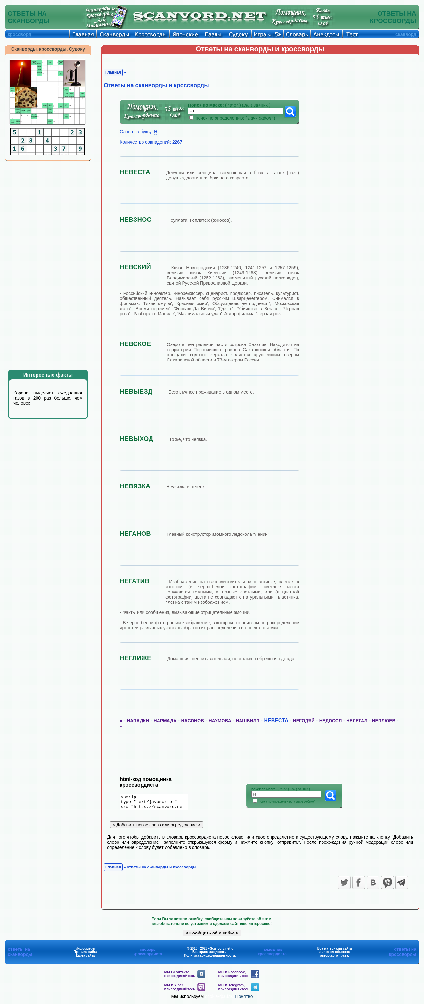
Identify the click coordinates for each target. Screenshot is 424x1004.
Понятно (244, 998)
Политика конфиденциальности (209, 957)
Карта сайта (85, 957)
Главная (113, 72)
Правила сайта (85, 954)
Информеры (85, 950)
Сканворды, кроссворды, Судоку (48, 49)
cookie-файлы (219, 998)
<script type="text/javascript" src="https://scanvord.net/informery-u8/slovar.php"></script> (158, 803)
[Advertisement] (53, 265)
